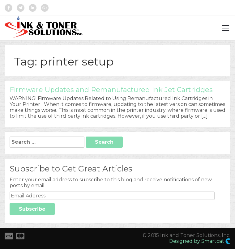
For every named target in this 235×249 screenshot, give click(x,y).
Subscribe (32, 209)
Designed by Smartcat (199, 241)
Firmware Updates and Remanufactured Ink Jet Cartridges (111, 90)
